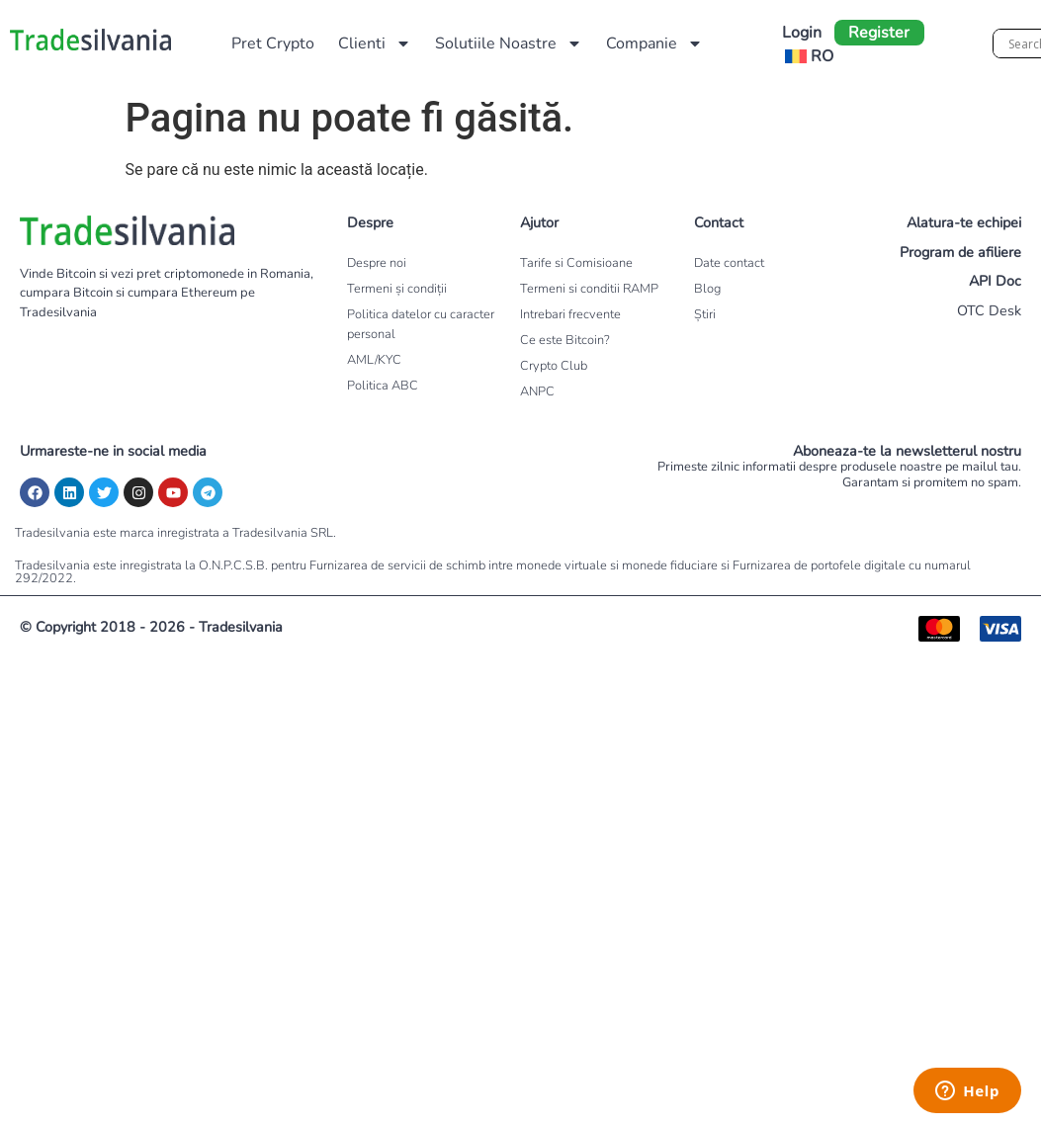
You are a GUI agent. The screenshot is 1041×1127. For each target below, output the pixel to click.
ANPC (537, 391)
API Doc (995, 281)
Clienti (374, 43)
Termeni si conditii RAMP (589, 289)
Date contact (729, 263)
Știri (705, 314)
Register (879, 32)
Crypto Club (553, 366)
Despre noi (376, 263)
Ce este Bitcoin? (565, 340)
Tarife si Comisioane (576, 263)
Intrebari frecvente (570, 314)
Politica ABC (382, 385)
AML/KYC (374, 360)
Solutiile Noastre (508, 43)
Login (802, 32)
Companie (654, 43)
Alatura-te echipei (964, 222)
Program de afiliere (960, 252)
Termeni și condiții (397, 289)
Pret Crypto (272, 43)
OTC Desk (989, 310)
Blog (707, 289)
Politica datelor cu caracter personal (420, 324)
